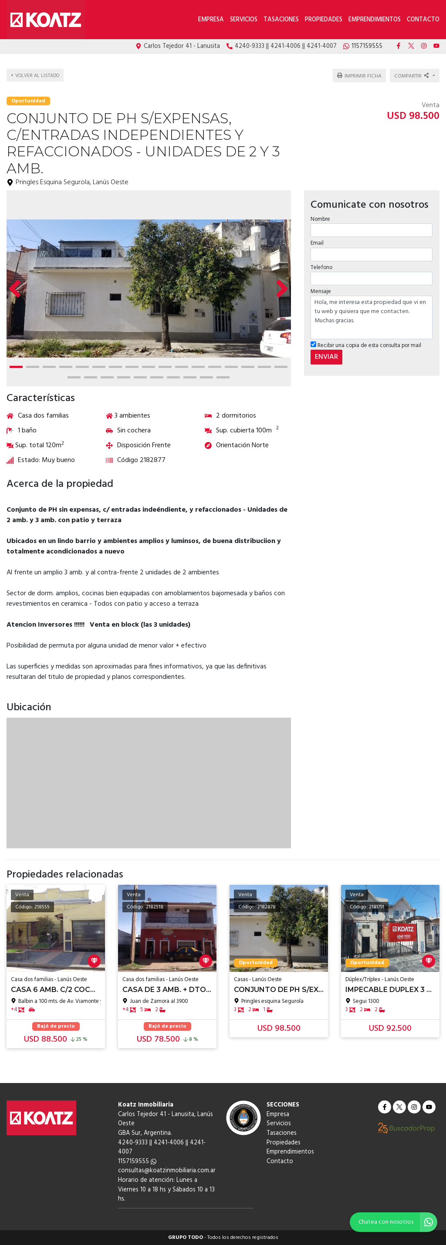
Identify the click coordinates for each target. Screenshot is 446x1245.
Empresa (211, 20)
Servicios (243, 20)
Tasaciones (281, 20)
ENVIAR (326, 354)
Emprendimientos (374, 20)
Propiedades (323, 20)
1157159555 (137, 1162)
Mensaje (321, 289)
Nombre (320, 217)
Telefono (321, 265)
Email (317, 240)
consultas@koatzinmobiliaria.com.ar (167, 1171)
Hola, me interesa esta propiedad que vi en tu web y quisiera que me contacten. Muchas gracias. (372, 315)
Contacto (423, 20)
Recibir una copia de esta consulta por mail (366, 343)
